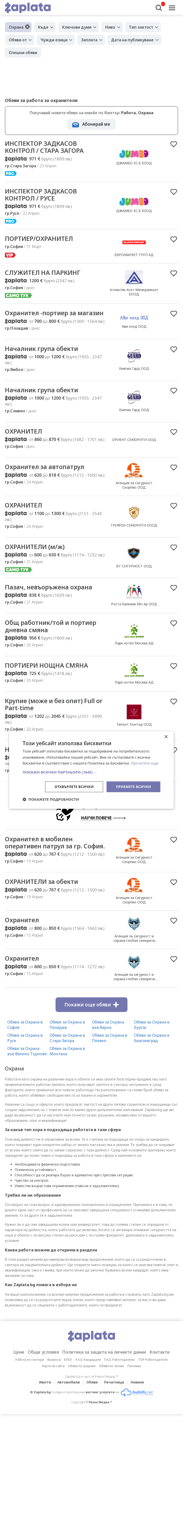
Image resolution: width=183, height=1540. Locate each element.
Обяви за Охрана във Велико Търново (27, 1069)
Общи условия (40, 1370)
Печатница (114, 1400)
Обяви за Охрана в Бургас (151, 1043)
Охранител (22, 938)
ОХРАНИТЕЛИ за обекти (43, 900)
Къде (43, 27)
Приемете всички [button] (133, 786)
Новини (137, 1400)
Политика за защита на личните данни (104, 1370)
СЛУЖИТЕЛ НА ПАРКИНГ (44, 273)
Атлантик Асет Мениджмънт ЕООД (134, 292)
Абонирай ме (96, 124)
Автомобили (68, 1400)
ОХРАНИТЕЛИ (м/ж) (36, 555)
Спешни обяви (23, 52)
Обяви (92, 1400)
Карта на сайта (53, 1384)
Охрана (16, 27)
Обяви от (18, 40)
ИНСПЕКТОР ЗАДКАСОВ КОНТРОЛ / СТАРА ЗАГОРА (45, 147)
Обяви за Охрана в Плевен (109, 1056)
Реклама (134, 1384)
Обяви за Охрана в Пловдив (67, 1043)
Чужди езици (54, 40)
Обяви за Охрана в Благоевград (151, 1056)
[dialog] (91, 770)
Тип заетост (142, 27)
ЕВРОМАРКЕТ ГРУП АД (134, 255)
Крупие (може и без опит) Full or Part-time (52, 715)
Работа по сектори (29, 1378)
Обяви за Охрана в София (25, 1043)
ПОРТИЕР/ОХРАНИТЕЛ (40, 239)
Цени (15, 1370)
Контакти (163, 1370)
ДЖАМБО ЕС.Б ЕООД (134, 163)
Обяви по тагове (111, 1384)
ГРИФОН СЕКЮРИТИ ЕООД (134, 534)
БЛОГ (68, 1378)
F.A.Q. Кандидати (88, 1378)
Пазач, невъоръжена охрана (50, 596)
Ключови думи (77, 27)
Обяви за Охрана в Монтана (67, 1069)
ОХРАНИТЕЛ (24, 440)
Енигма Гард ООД (134, 377)
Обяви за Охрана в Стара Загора (67, 1056)
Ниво (111, 27)
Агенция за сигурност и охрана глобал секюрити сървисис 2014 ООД (134, 959)
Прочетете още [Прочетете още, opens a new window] (144, 763)
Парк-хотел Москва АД (134, 653)
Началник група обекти (43, 357)
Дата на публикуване (133, 40)
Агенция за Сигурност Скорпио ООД (134, 494)
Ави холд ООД (134, 331)
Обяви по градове (82, 1384)
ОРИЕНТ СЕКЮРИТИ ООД (134, 448)
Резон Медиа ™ (100, 1420)
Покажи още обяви (91, 1023)
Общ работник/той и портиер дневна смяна (53, 636)
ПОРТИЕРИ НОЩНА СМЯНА (47, 675)
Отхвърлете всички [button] (73, 786)
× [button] (166, 737)
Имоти (45, 1400)
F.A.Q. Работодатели (119, 1378)
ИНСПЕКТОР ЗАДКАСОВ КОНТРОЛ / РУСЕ (41, 195)
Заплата (90, 40)
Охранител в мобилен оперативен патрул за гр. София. (45, 857)
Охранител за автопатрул (46, 476)
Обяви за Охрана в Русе (25, 1056)
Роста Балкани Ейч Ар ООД (134, 613)
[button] (91, 772)
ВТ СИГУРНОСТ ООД (134, 575)
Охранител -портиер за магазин (42, 318)
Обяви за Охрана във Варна (108, 1043)
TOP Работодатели (153, 1378)
